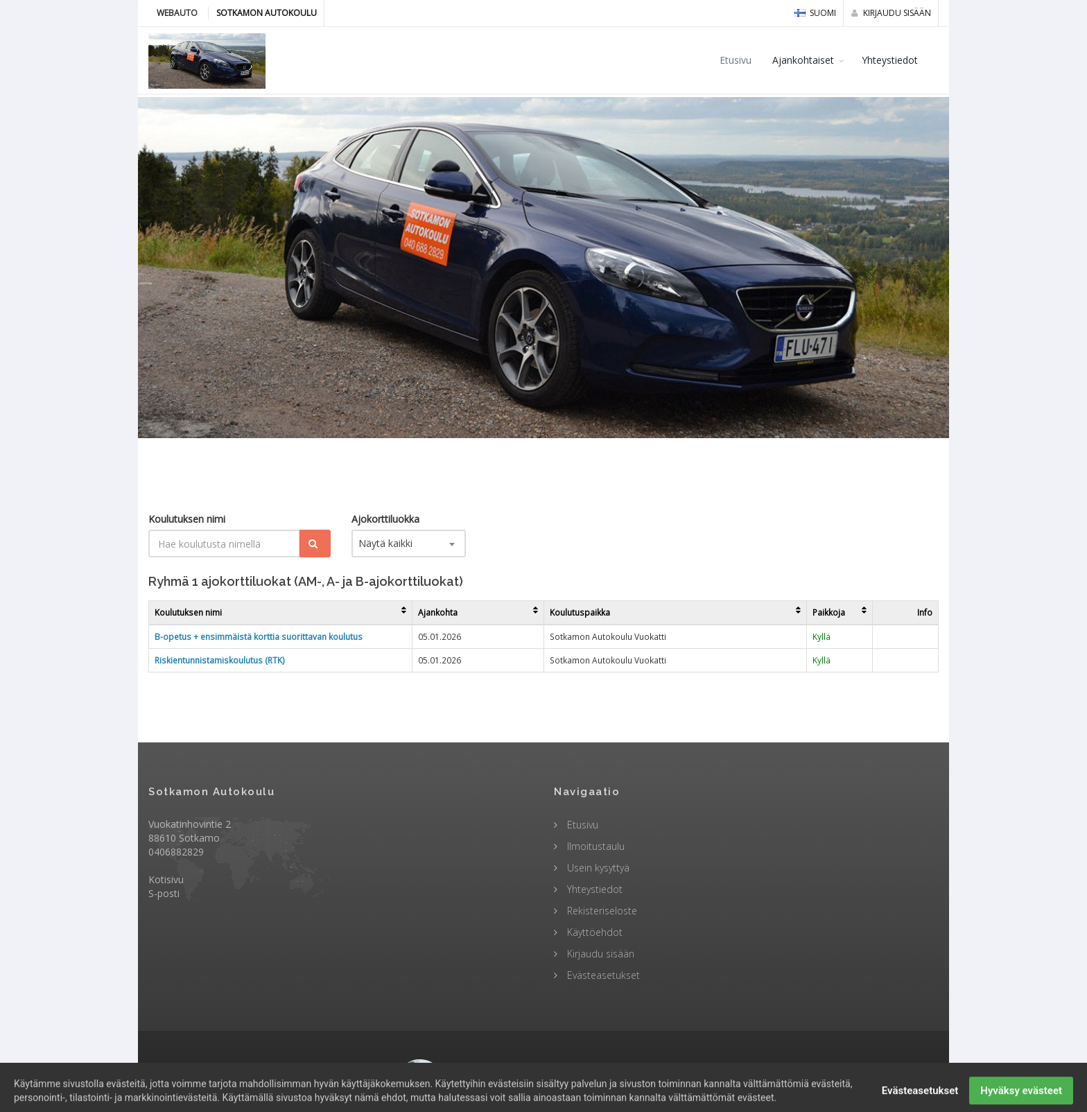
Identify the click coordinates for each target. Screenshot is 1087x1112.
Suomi (815, 13)
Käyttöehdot (593, 932)
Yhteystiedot (890, 60)
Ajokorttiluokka (385, 518)
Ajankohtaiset (803, 60)
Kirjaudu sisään (891, 13)
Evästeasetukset (602, 975)
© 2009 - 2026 (543, 1069)
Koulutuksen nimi (186, 518)
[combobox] (408, 543)
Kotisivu (166, 879)
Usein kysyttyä (596, 867)
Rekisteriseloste (600, 910)
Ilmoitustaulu (594, 846)
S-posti (164, 893)
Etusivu (735, 60)
